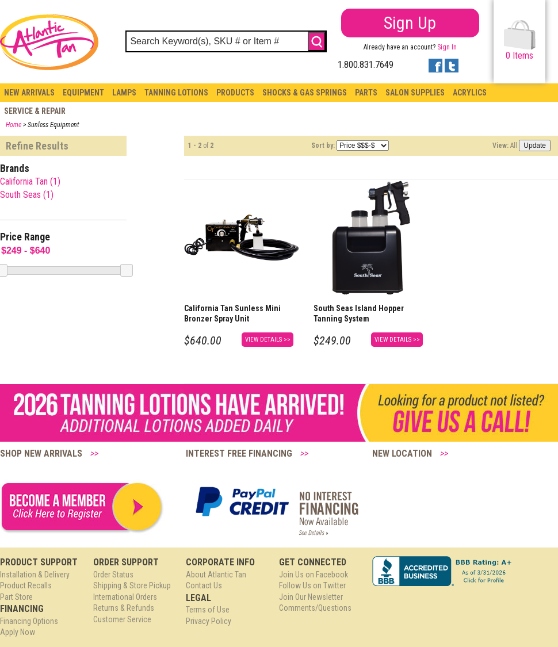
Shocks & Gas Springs (304, 92)
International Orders (125, 597)
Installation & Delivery (35, 574)
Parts (366, 92)
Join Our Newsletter (311, 597)
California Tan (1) (30, 181)
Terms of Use (208, 609)
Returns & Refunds (123, 607)
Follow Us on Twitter (312, 585)
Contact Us (204, 585)
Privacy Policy (208, 621)
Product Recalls (26, 585)
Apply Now (17, 632)
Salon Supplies (415, 92)
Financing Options (29, 621)
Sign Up (410, 23)
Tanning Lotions (176, 92)
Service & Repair (35, 111)
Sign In (447, 47)
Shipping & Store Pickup (132, 585)
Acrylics (470, 92)
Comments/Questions (315, 607)
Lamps (124, 92)
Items (520, 40)
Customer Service (122, 619)
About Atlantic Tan (216, 574)
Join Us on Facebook (313, 574)
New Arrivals (29, 92)
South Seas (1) (26, 194)
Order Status (113, 574)
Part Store (16, 597)
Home (13, 125)
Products (235, 92)
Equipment (83, 92)
